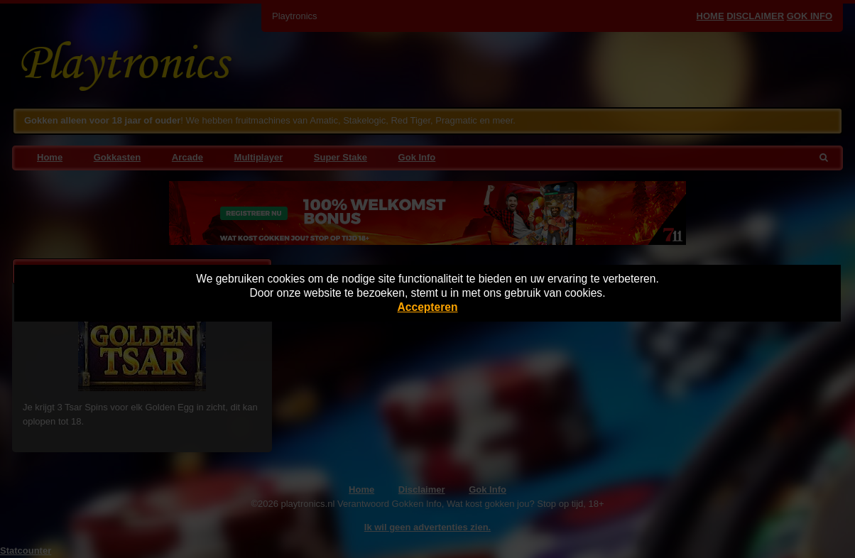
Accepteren (428, 307)
